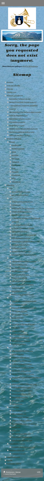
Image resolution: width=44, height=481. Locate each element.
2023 (10, 297)
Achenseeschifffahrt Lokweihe (22, 420)
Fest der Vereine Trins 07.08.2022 (23, 374)
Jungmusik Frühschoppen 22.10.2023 (24, 307)
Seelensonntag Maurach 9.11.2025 (23, 208)
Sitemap (18, 472)
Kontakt (9, 460)
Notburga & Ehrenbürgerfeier (22, 364)
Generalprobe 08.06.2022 (20, 397)
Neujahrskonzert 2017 (19, 414)
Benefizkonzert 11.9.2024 (20, 271)
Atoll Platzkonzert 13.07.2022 (21, 387)
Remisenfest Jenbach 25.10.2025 (20, 98)
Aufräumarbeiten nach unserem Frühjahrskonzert (23, 286)
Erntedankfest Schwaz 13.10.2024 (23, 294)
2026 (10, 188)
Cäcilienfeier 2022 (18, 354)
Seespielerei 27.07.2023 (16, 125)
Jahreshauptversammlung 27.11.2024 (24, 261)
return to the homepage (30, 66)
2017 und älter (14, 407)
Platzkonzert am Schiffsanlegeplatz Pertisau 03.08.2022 (27, 379)
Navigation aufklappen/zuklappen (22, 3)
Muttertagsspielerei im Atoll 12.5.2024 (21, 132)
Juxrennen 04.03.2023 (19, 344)
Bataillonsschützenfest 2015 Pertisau (24, 423)
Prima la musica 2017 (19, 410)
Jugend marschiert (18, 331)
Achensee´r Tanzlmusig (15, 95)
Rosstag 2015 (16, 427)
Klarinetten (15, 158)
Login (38, 472)
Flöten (14, 152)
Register (12, 142)
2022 (11, 347)
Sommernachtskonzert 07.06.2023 (23, 324)
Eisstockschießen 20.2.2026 (21, 191)
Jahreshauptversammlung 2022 (22, 351)
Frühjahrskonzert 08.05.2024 (21, 281)
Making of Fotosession (19, 278)
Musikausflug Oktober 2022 (21, 360)
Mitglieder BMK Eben (14, 138)
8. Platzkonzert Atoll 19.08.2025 (22, 225)
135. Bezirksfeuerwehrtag (20, 334)
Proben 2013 (16, 430)
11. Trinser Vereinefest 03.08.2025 (23, 228)
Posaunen (15, 171)
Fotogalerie (10, 185)
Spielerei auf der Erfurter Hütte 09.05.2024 (23, 128)
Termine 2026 (11, 92)
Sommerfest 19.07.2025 (19, 231)
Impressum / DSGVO (14, 463)
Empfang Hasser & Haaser (21, 341)
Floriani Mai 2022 (18, 400)
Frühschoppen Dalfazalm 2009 (22, 440)
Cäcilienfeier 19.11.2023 (19, 304)
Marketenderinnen (18, 148)
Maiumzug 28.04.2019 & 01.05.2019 (23, 447)
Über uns (10, 89)
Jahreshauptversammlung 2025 (22, 201)
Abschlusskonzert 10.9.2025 (21, 215)
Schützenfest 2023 (18, 327)
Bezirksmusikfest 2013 (16, 450)
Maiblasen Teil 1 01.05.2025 (21, 244)
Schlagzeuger (16, 181)
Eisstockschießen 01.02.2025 (21, 251)
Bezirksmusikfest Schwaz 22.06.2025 (24, 234)
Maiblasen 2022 (17, 404)
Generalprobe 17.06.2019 (17, 443)
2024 (10, 258)
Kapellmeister (16, 145)
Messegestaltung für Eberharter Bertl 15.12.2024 (25, 112)
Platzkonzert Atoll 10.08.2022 (21, 370)
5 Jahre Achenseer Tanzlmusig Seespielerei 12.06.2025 (23, 107)
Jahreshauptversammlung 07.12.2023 (24, 301)
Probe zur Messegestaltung (18, 115)
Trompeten (15, 161)
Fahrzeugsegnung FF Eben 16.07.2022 (24, 384)
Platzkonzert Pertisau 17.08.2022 (23, 367)
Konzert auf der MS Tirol (20, 417)
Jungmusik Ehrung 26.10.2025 (22, 211)
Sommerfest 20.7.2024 (19, 291)
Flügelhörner (16, 165)
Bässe (14, 178)
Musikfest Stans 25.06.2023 (21, 321)
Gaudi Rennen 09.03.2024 (20, 274)
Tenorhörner (16, 175)
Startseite (10, 82)
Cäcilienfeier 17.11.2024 (19, 264)
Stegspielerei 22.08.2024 (17, 122)
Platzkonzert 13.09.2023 (19, 311)
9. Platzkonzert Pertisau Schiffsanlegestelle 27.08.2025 (26, 220)
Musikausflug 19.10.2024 (20, 268)
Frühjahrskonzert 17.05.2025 (21, 238)
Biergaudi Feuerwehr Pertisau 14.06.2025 (22, 102)
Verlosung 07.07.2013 (19, 453)
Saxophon (15, 155)
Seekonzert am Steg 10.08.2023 (19, 135)
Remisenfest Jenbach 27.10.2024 (20, 118)
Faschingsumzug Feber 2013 (21, 433)
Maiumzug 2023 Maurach (20, 337)
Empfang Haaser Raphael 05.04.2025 (24, 254)
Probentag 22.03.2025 (19, 248)
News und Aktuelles (13, 85)
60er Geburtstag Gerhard (20, 195)
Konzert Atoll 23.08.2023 (20, 314)
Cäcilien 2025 (16, 205)
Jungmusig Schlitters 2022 (21, 357)
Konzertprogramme (13, 457)
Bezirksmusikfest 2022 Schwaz (22, 390)
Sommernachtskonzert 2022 (21, 394)
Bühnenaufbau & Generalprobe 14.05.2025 (26, 241)
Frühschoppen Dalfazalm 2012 (22, 437)
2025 (10, 198)
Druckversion (9, 472)
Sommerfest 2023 (18, 317)
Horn (13, 168)
